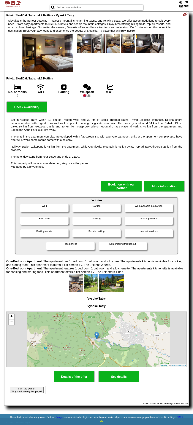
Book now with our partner (121, 186)
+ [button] (11, 316)
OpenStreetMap (178, 365)
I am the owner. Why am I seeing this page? (26, 390)
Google (59, 417)
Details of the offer (74, 376)
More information (164, 186)
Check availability (26, 107)
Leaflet (164, 365)
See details (119, 376)
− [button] (11, 322)
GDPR (180, 417)
